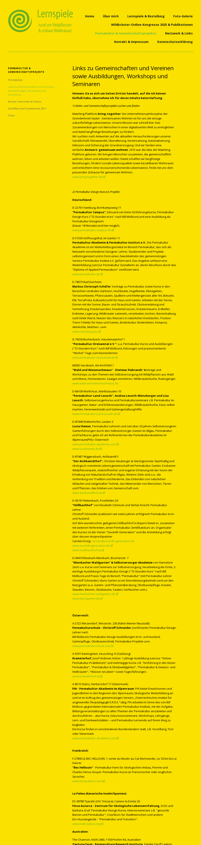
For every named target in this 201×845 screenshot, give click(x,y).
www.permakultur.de (86, 274)
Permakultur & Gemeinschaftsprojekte (125, 33)
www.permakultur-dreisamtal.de (93, 357)
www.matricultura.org (86, 824)
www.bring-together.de (87, 177)
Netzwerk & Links (179, 33)
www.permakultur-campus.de (91, 230)
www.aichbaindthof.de (87, 493)
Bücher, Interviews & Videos (24, 101)
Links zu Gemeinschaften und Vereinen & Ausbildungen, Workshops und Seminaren (31, 90)
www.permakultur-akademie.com (94, 444)
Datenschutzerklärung (175, 42)
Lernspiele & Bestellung (146, 16)
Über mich (111, 16)
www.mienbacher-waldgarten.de (93, 594)
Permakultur (15, 79)
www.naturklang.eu (85, 331)
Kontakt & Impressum (131, 42)
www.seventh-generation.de (91, 546)
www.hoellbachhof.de (86, 550)
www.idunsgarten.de (86, 598)
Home (89, 16)
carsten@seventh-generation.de (112, 541)
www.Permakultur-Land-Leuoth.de (94, 414)
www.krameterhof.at (85, 676)
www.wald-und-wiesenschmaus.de (95, 383)
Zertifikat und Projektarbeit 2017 (27, 108)
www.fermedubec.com (87, 781)
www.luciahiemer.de (85, 449)
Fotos (11, 115)
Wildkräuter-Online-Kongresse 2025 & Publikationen (152, 25)
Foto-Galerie (183, 16)
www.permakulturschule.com (91, 646)
